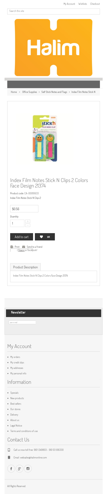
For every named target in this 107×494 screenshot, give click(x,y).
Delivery (14, 414)
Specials (14, 392)
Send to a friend (34, 246)
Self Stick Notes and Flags (54, 91)
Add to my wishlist (41, 236)
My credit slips (17, 362)
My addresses (16, 367)
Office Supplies (29, 91)
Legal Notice (16, 425)
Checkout (95, 3)
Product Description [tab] (25, 267)
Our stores (15, 409)
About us (14, 420)
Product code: (17, 193)
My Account (69, 3)
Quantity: (14, 216)
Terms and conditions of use (24, 431)
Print (17, 246)
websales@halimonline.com (33, 457)
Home (14, 91)
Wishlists (82, 3)
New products (17, 398)
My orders (15, 356)
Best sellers (15, 403)
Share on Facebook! (27, 250)
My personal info (18, 373)
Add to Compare (48, 236)
